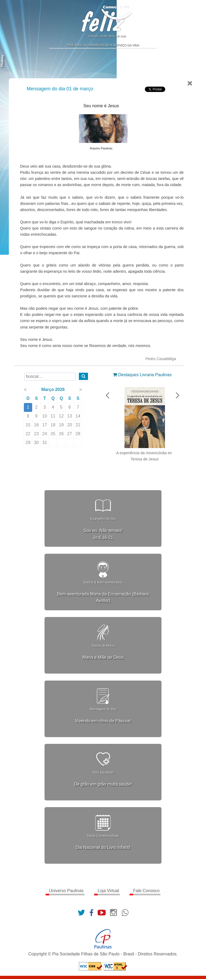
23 (36, 433)
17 (45, 425)
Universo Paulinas (66, 890)
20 (70, 425)
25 (53, 433)
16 (36, 425)
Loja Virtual (108, 890)
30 (36, 442)
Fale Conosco (146, 890)
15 (28, 425)
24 (45, 433)
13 (70, 416)
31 (45, 442)
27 (70, 433)
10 (45, 416)
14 (78, 416)
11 (53, 416)
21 (78, 425)
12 (61, 416)
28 (78, 433)
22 (28, 433)
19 (61, 425)
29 (28, 442)
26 (61, 433)
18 (53, 425)
